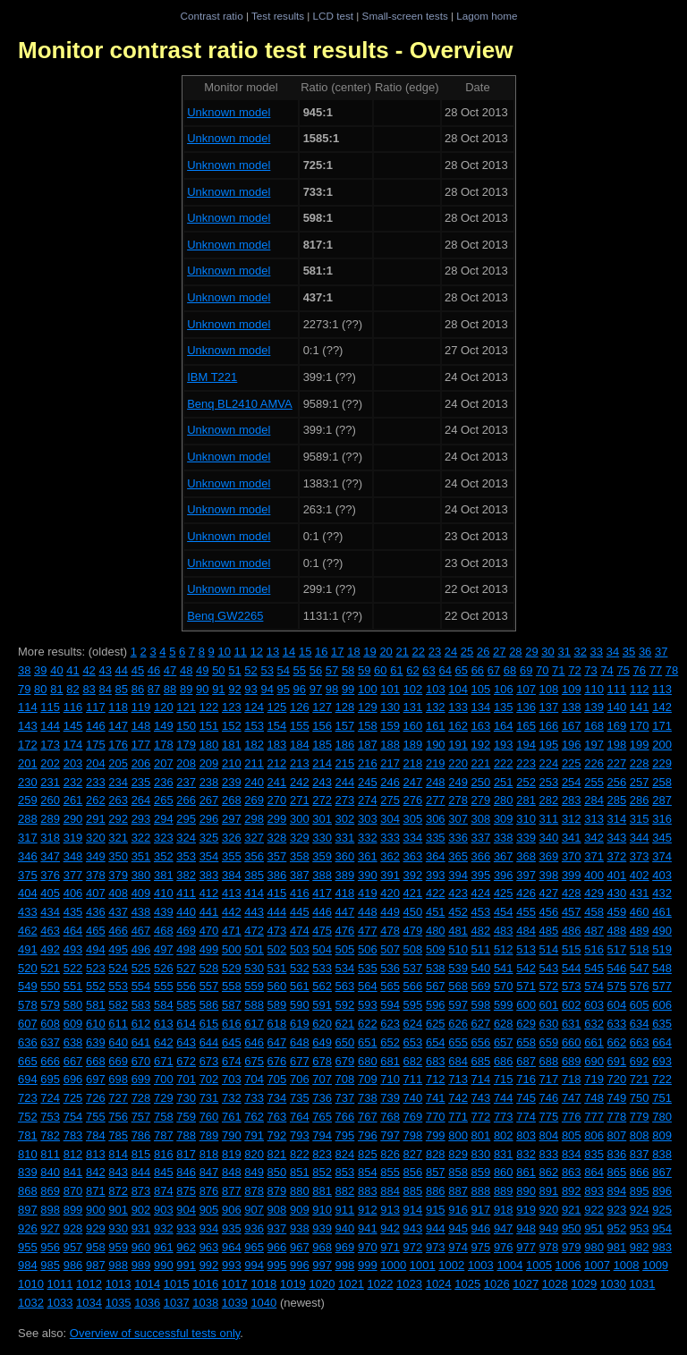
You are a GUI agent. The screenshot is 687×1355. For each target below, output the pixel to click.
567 (435, 986)
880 (300, 1191)
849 (254, 1172)
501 (254, 949)
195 (549, 744)
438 (141, 912)
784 (96, 1135)
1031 (642, 1284)
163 (481, 726)
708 (345, 1079)
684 (458, 1061)
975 (481, 1247)
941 (367, 1228)
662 (617, 1042)
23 (434, 651)
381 (164, 875)
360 (345, 856)
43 (104, 670)
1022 (381, 1284)
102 (413, 689)
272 (322, 800)
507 (390, 949)
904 (186, 1209)
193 (503, 744)
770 (435, 1116)
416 (300, 893)
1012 (89, 1284)
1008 (627, 1265)
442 (232, 912)
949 (549, 1228)
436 (96, 912)
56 (316, 670)
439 (164, 912)
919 (526, 1209)
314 (617, 819)
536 (390, 968)
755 (96, 1116)
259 (28, 800)
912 (367, 1209)
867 (662, 1172)
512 (503, 949)
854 (367, 1172)
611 (118, 1023)
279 (481, 800)
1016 (205, 1284)
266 (186, 800)
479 (413, 930)
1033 (60, 1302)
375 (28, 875)
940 (345, 1228)
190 (435, 744)
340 (549, 837)
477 (367, 930)
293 (141, 819)
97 (316, 689)
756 (118, 1116)
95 (283, 689)
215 (345, 763)
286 (639, 800)
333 (390, 837)
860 (503, 1172)
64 (444, 670)
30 (547, 651)
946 (481, 1228)
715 (503, 1079)
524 (118, 968)
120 (164, 707)
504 (322, 949)
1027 (526, 1284)
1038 (205, 1302)
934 (209, 1228)
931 (141, 1228)
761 (232, 1116)
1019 (293, 1284)
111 (617, 689)
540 (481, 968)
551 (73, 986)
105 (481, 689)
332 (367, 837)
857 (435, 1172)
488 (617, 930)
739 (390, 1098)
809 (662, 1135)
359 (322, 856)
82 (72, 689)
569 (481, 986)
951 (594, 1228)
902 (141, 1209)
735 (300, 1098)
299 (277, 819)
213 (300, 763)
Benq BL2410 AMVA (240, 404)
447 (345, 912)
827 (413, 1154)
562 (322, 986)
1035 (118, 1302)
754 (73, 1116)
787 (164, 1135)
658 (526, 1042)
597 (458, 1005)
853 (345, 1172)
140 (617, 707)
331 (345, 837)
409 (141, 893)
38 (24, 670)
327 (254, 837)
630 (549, 1023)
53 (266, 670)
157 (345, 726)
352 (164, 856)
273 (345, 800)
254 (571, 782)
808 (639, 1135)
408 (118, 893)
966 (277, 1247)
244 (345, 782)
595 (413, 1005)
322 (141, 837)
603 (594, 1005)
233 (96, 782)
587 (232, 1005)
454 (503, 912)
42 (88, 670)
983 (662, 1247)
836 (617, 1154)
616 (232, 1023)
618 (277, 1023)
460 (639, 912)
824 (345, 1154)
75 (622, 670)
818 (209, 1154)
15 (305, 651)
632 (594, 1023)
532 (300, 968)
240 (254, 782)
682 (413, 1061)
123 (232, 707)
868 (28, 1191)
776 (571, 1116)
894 (617, 1191)
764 (300, 1116)
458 (594, 912)
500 (232, 949)
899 (73, 1209)
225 (571, 763)
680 (367, 1061)
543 (549, 968)
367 (503, 856)
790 (232, 1135)
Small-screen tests (405, 15)
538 (435, 968)
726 (96, 1098)
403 (662, 875)
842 (96, 1172)
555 (164, 986)
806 (594, 1135)
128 (345, 707)
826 (390, 1154)
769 (413, 1116)
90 (202, 689)
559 (254, 986)
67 (494, 670)
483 (503, 930)
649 (322, 1042)
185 (322, 744)
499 (209, 949)
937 (277, 1228)
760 (209, 1116)
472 (254, 930)
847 (209, 1172)
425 (503, 893)
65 (461, 670)
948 (526, 1228)
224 (549, 763)
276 (413, 800)
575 (617, 986)
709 (367, 1079)
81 (56, 689)
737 (345, 1098)
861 (526, 1172)
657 (503, 1042)
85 (121, 689)
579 (50, 1005)
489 (639, 930)
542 (526, 968)
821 (277, 1154)
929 (96, 1228)
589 (277, 1005)
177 (141, 744)
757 (141, 1116)
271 (300, 800)
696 (73, 1079)
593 (367, 1005)
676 (277, 1061)
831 (503, 1154)
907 (254, 1209)
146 (96, 726)
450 (413, 912)
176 (118, 744)
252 (526, 782)
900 (96, 1209)
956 (50, 1247)
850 (277, 1172)
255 (594, 782)
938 (300, 1228)
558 (232, 986)
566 (413, 986)
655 (458, 1042)
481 (458, 930)
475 (322, 930)
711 (413, 1079)
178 (164, 744)
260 (50, 800)
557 (209, 986)
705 (277, 1079)
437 (118, 912)
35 (629, 651)
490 (662, 930)
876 (209, 1191)
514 (549, 949)
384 (232, 875)
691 (617, 1061)
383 (209, 875)
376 (50, 875)
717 (549, 1079)
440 (186, 912)
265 (164, 800)
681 (390, 1061)
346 (28, 856)
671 (164, 1061)
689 (571, 1061)
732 (232, 1098)
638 (73, 1042)
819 (232, 1154)
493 (73, 949)
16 (321, 651)
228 (639, 763)
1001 (423, 1265)
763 (277, 1116)
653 (413, 1042)
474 (300, 930)
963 (209, 1247)
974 (458, 1247)
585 (186, 1005)
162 (458, 726)
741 (435, 1098)
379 (118, 875)
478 (390, 930)
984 (28, 1265)
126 (300, 707)
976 (503, 1247)
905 (209, 1209)
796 (367, 1135)
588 (254, 1005)
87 (154, 689)
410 (164, 893)
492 (50, 949)
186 (345, 744)
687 (526, 1061)
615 (209, 1023)
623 (390, 1023)
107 (526, 689)
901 (118, 1209)
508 (413, 949)
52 (250, 670)
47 (170, 670)
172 (28, 744)
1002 (451, 1265)
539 (458, 968)
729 (164, 1098)
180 (209, 744)
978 (549, 1247)
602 (571, 1005)
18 (353, 651)
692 (639, 1061)
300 (300, 819)
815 (141, 1154)
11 (240, 651)
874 (164, 1191)
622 (367, 1023)
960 (141, 1247)
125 (277, 707)
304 (390, 819)
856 (413, 1172)
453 (481, 912)
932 (164, 1228)
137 (549, 707)
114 (28, 707)
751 (662, 1098)
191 (458, 744)
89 (186, 689)
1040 (263, 1302)
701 (186, 1079)
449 (390, 912)
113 (662, 689)
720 (617, 1079)
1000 (393, 1265)
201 (28, 763)
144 (50, 726)
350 (118, 856)
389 (345, 875)
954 (662, 1228)
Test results (277, 15)
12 (256, 651)
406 (73, 893)
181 (232, 744)
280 (503, 800)
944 (435, 1228)
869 (50, 1191)
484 (526, 930)
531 (277, 968)
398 (549, 875)
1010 (31, 1284)
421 (413, 893)
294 (164, 819)
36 (645, 651)
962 (186, 1247)
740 (413, 1098)
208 (186, 763)
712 (435, 1079)
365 (458, 856)
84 (104, 689)
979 (571, 1247)
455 (526, 912)
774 (526, 1116)
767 (367, 1116)
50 (218, 670)
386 (277, 875)
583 (141, 1005)
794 (322, 1135)
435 (73, 912)
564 (367, 986)
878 (254, 1191)
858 (458, 1172)
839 (28, 1172)
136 (526, 707)
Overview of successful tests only (155, 1333)
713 (458, 1079)
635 (662, 1023)
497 (164, 949)
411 (186, 893)
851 (300, 1172)
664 (662, 1042)
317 (28, 837)
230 (28, 782)
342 (594, 837)
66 (477, 670)
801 (481, 1135)
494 (96, 949)
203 (73, 763)
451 (435, 912)
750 (639, 1098)
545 (594, 968)
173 (50, 744)
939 (322, 1228)
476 (345, 930)
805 (571, 1135)
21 (401, 651)
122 (209, 707)
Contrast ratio (211, 15)
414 (254, 893)
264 (141, 800)
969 (345, 1247)
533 (322, 968)
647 (277, 1042)
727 (118, 1098)
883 (367, 1191)
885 (413, 1191)
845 (164, 1172)
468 (164, 930)
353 (186, 856)
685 (481, 1061)
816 (164, 1154)
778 (617, 1116)
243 (322, 782)
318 (50, 837)
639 (96, 1042)
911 (345, 1209)
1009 (655, 1265)
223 (526, 763)
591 (322, 1005)
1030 (613, 1284)
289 (50, 819)
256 (617, 782)
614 (186, 1023)
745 (526, 1098)
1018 (263, 1284)
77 (655, 670)
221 (481, 763)
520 (28, 968)
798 (413, 1135)
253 (549, 782)
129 (367, 707)
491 (28, 949)
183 (277, 744)
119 (141, 707)
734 (277, 1098)
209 (209, 763)
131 (413, 707)
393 (435, 875)
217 (390, 763)
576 (639, 986)
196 (571, 744)
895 (639, 1191)
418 (345, 893)
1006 (568, 1265)
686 (503, 1061)
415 (277, 893)
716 (526, 1079)
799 (435, 1135)
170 (639, 726)
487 (594, 930)
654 (435, 1042)
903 (164, 1209)
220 (458, 763)
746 (549, 1098)
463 (50, 930)
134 (481, 707)
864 (594, 1172)
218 (413, 763)
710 (390, 1079)
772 (481, 1116)
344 (639, 837)
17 (337, 651)
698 (118, 1079)
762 (254, 1116)
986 (73, 1265)
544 (571, 968)
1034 (89, 1302)
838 (662, 1154)
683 (435, 1061)
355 (232, 856)
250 (481, 782)
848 (232, 1172)
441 (209, 912)
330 (322, 837)
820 (254, 1154)
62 (412, 670)
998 (345, 1265)
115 (50, 707)
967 (300, 1247)
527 (186, 968)
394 (458, 875)
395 (481, 875)
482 (481, 930)
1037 (177, 1302)
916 (458, 1209)
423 (458, 893)
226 (594, 763)
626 (458, 1023)
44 (121, 670)
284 (594, 800)
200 (662, 744)
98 (332, 689)
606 (662, 1005)
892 (571, 1191)
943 (413, 1228)
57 (332, 670)
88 (170, 689)
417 (322, 893)
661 (594, 1042)
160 (413, 726)
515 (571, 949)
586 (209, 1005)
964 (232, 1247)
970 (367, 1247)
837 (639, 1154)
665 (28, 1061)
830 (481, 1154)
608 (50, 1023)
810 (28, 1154)
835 (594, 1154)
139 (594, 707)
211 (254, 763)
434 (50, 912)
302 (345, 819)
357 (277, 856)
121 (186, 707)
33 (596, 651)
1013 (118, 1284)
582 (118, 1005)
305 (413, 819)
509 (435, 949)
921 (571, 1209)
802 (503, 1135)
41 (72, 670)
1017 (235, 1284)
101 (390, 689)
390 (367, 875)
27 (499, 651)
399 (571, 875)
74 (606, 670)
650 (345, 1042)
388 (322, 875)
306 (435, 819)
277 (435, 800)
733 (254, 1098)
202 (50, 763)
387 (300, 875)
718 (571, 1079)
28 (515, 651)
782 (50, 1135)
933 (186, 1228)
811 (50, 1154)
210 (232, 763)
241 (277, 782)
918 (503, 1209)
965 (254, 1247)
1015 (177, 1284)
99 (348, 689)
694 (28, 1079)
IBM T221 (212, 377)
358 (300, 856)
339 (526, 837)
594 (390, 1005)
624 (413, 1023)
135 (503, 707)
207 (164, 763)
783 (73, 1135)
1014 (147, 1284)
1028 (555, 1284)
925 (662, 1209)
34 (612, 651)
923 (617, 1209)
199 (639, 744)
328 (277, 837)
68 (510, 670)
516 (594, 949)
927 (50, 1228)
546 (617, 968)
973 (435, 1247)
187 (367, 744)
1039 (235, 1302)
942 (390, 1228)
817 (186, 1154)
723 (28, 1098)
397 (526, 875)
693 (662, 1061)
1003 (481, 1265)
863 (571, 1172)
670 (141, 1061)
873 (141, 1191)
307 (458, 819)
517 (617, 949)
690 (594, 1061)
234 (118, 782)
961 (164, 1247)
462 (28, 930)
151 (209, 726)
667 (73, 1061)
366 (481, 856)
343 (617, 837)
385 (254, 875)
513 (526, 949)
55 (299, 670)
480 (435, 930)
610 (96, 1023)
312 (571, 819)
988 (118, 1265)
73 (590, 670)
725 (73, 1098)
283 (571, 800)
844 (141, 1172)
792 (277, 1135)
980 (594, 1247)
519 (662, 949)
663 (639, 1042)
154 (277, 726)
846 (186, 1172)
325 (209, 837)
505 (345, 949)
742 (458, 1098)
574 (594, 986)
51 (234, 670)
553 (118, 986)
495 (118, 949)
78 (672, 670)
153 (254, 726)
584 (164, 1005)
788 (186, 1135)
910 (322, 1209)
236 (164, 782)
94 (266, 689)
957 (73, 1247)
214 (322, 763)
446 (322, 912)
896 (662, 1191)
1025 (467, 1284)
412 (209, 893)
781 (28, 1135)
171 (662, 726)
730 (186, 1098)
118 (118, 707)
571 (526, 986)
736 (322, 1098)
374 (662, 856)
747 (571, 1098)
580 (73, 1005)
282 (549, 800)
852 (322, 1172)
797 (390, 1135)
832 (526, 1154)
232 (73, 782)
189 (413, 744)
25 (467, 651)
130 (390, 707)
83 (88, 689)
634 (639, 1023)
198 (617, 744)
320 (96, 837)
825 (367, 1154)
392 (413, 875)
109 (571, 689)
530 (254, 968)
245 (367, 782)
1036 (147, 1302)
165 (526, 726)
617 (254, 1023)
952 (617, 1228)
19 (369, 651)
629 (526, 1023)
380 (141, 875)
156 (322, 726)
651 (367, 1042)
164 (503, 726)
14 (289, 651)
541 (503, 968)
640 (118, 1042)
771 (458, 1116)
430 (617, 893)
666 (50, 1061)
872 (118, 1191)
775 (549, 1116)
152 (232, 726)
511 (481, 949)
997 (322, 1265)
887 (458, 1191)
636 (28, 1042)
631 (571, 1023)
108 (549, 689)
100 (367, 689)
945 (458, 1228)
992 (209, 1265)
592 (345, 1005)
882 (345, 1191)
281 (526, 800)
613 (164, 1023)
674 (232, 1061)
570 (503, 986)
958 (96, 1247)
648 (300, 1042)
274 (367, 800)
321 (118, 837)
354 (209, 856)
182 (254, 744)
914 (413, 1209)
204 (96, 763)
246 (390, 782)
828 (435, 1154)
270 (277, 800)
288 (28, 819)
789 (209, 1135)
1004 (509, 1265)
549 (28, 986)
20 (385, 651)
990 (164, 1265)
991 (186, 1265)
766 (345, 1116)
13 (273, 651)
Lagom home (486, 15)
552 (96, 986)
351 (141, 856)
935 (232, 1228)
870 (73, 1191)
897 (28, 1209)
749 (617, 1098)
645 (232, 1042)
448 (367, 912)
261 (73, 800)
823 (322, 1154)
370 (571, 856)
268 (232, 800)
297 (232, 819)
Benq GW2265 (225, 615)
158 (367, 726)
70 (542, 670)
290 (73, 819)
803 (526, 1135)
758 (164, 1116)
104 (458, 689)
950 (571, 1228)
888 (481, 1191)
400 (594, 875)
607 (28, 1023)
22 (418, 651)
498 (186, 949)
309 (503, 819)
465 (96, 930)
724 (50, 1098)
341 (571, 837)
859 (481, 1172)
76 (639, 670)
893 (594, 1191)
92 (234, 689)
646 (254, 1042)
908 (277, 1209)
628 (503, 1023)
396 (503, 875)
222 (503, 763)
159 (390, 726)
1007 (597, 1265)
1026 (497, 1284)
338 (503, 837)
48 (186, 670)
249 (458, 782)
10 (223, 651)
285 (617, 800)
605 (639, 1005)
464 (73, 930)
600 (526, 1005)
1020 (322, 1284)
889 (503, 1191)
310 (526, 819)
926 (28, 1228)
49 (202, 670)
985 (50, 1265)
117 (96, 707)
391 (390, 875)
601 (549, 1005)
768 (390, 1116)
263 (118, 800)
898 (50, 1209)
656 (481, 1042)
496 (141, 949)
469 (186, 930)
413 (232, 893)
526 (164, 968)
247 (413, 782)
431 (639, 893)
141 (639, 707)
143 (28, 726)
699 (141, 1079)
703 (232, 1079)
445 (300, 912)
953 (639, 1228)
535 (367, 968)
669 (118, 1061)
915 (435, 1209)
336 (458, 837)
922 (594, 1209)
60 (380, 670)
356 (254, 856)
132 (435, 707)
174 (73, 744)
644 (209, 1042)
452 (458, 912)
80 (40, 689)
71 (558, 670)
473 (277, 930)
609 (73, 1023)
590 (300, 1005)
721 (639, 1079)
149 (164, 726)
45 (137, 670)
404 (28, 893)
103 (435, 689)
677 (300, 1061)
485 (549, 930)
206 (141, 763)
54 (283, 670)
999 (367, 1265)
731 (209, 1098)
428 (571, 893)
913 (390, 1209)
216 (367, 763)
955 (28, 1247)
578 (28, 1005)
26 (483, 651)
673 (209, 1061)
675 (254, 1061)
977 (526, 1247)
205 (118, 763)
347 (50, 856)
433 (28, 912)
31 (563, 651)
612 (141, 1023)
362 (390, 856)
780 (662, 1116)
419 (367, 893)
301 (322, 819)
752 (28, 1116)
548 (662, 968)
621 (345, 1023)
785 (118, 1135)
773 (503, 1116)
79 (24, 689)
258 (662, 782)
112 (639, 689)
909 (300, 1209)
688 (549, 1061)
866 (639, 1172)
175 (96, 744)
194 (526, 744)
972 (413, 1247)
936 (254, 1228)
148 (141, 726)
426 (526, 893)
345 (662, 837)
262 (96, 800)
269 (254, 800)
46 (154, 670)
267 (209, 800)
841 (73, 1172)
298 (254, 819)
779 (639, 1116)
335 (435, 837)
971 (390, 1247)
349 (96, 856)
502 (277, 949)
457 (571, 912)
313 (594, 819)
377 (73, 875)
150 (186, 726)
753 (50, 1116)
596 (435, 1005)
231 (50, 782)
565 (390, 986)
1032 (31, 1302)
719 (594, 1079)
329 (300, 837)
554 (141, 986)
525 (141, 968)
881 (322, 1191)
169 (617, 726)
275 (390, 800)
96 (299, 689)
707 (322, 1079)
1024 (439, 1284)
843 (118, 1172)
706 (300, 1079)
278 (458, 800)
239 (232, 782)
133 (458, 707)
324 (186, 837)
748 (594, 1098)
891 (549, 1191)
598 (481, 1005)
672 (186, 1061)
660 (571, 1042)
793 (300, 1135)
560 (277, 986)
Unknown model (228, 112)
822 (300, 1154)
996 (300, 1265)
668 (96, 1061)
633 (617, 1023)
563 (345, 986)
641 (141, 1042)
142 (662, 707)
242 (300, 782)
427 (549, 893)
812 (73, 1154)
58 (348, 670)
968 (322, 1247)
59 (364, 670)
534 (345, 968)
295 (186, 819)
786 (141, 1135)
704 (254, 1079)
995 (277, 1265)
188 (390, 744)
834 (571, 1154)
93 (250, 689)
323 (164, 837)
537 (413, 968)
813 (96, 1154)
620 (322, 1023)
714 (481, 1079)
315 (639, 819)
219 (435, 763)
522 (73, 968)
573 (571, 986)
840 (50, 1172)
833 (549, 1154)
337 (481, 837)
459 (617, 912)
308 (481, 819)
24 (451, 651)
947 (503, 1228)
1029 (584, 1284)
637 (50, 1042)
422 (435, 893)
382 (186, 875)
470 (209, 930)
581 (96, 1005)
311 (549, 819)
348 (73, 856)
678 (322, 1061)
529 (232, 968)
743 (481, 1098)
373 (639, 856)
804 (549, 1135)
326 (232, 837)
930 (118, 1228)
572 (549, 986)
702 (209, 1079)
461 (662, 912)
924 (639, 1209)
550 (50, 986)
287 (662, 800)
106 (503, 689)
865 (617, 1172)
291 (96, 819)
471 (232, 930)
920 (549, 1209)
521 (50, 968)
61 (396, 670)
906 (232, 1209)
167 (571, 726)
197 (594, 744)
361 (367, 856)
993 (232, 1265)
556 (186, 986)
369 (549, 856)
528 (209, 968)
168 (594, 726)
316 (662, 819)
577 (662, 986)
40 (56, 670)
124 (254, 707)
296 (209, 819)
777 (594, 1116)
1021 (351, 1284)
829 (458, 1154)
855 (390, 1172)
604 (617, 1005)
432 (662, 893)
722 (662, 1079)
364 (435, 856)
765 (322, 1116)
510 (458, 949)
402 (639, 875)
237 (186, 782)
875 (186, 1191)
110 (594, 689)
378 (96, 875)
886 (435, 1191)
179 (186, 744)
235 (141, 782)
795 (345, 1135)
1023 (409, 1284)
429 (594, 893)
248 (435, 782)
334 (413, 837)
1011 (60, 1284)
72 (574, 670)
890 (526, 1191)
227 (617, 763)
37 (661, 651)
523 (96, 968)
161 (435, 726)
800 (458, 1135)
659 (549, 1042)
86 (137, 689)
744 (503, 1098)
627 (481, 1023)
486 (571, 930)
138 (571, 707)
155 (300, 726)
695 (50, 1079)
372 (617, 856)
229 (662, 763)
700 (164, 1079)
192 (481, 744)
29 (531, 651)
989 (141, 1265)
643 (186, 1042)
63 (428, 670)
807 (617, 1135)
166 (549, 726)
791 (254, 1135)
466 (118, 930)
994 (254, 1265)
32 (580, 651)
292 (118, 819)
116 (73, 707)
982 (639, 1247)
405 (50, 893)
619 (300, 1023)
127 (322, 707)
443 (254, 912)
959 (118, 1247)
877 (232, 1191)
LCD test (333, 15)
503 (300, 949)
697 (96, 1079)
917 (481, 1209)
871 (96, 1191)
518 (639, 949)
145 (73, 726)
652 (390, 1042)
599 (503, 1005)
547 (639, 968)
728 (141, 1098)
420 (390, 893)
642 (164, 1042)
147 (118, 726)
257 (639, 782)
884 (390, 1191)
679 (345, 1061)
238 (209, 782)
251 (503, 782)
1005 (539, 1265)
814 (118, 1154)
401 (617, 875)
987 (96, 1265)
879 (277, 1191)
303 (367, 819)
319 (73, 837)
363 (413, 856)
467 (141, 930)
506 (367, 949)
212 (277, 763)
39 (40, 670)
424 (481, 893)
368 (526, 856)
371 (594, 856)
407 (96, 893)
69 (526, 670)
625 (435, 1023)
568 (458, 986)
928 (73, 1228)
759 (186, 1116)
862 (549, 1172)
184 (300, 744)
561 (300, 986)
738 (367, 1098)
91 (218, 689)
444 (277, 912)
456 (549, 912)
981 (617, 1247)
